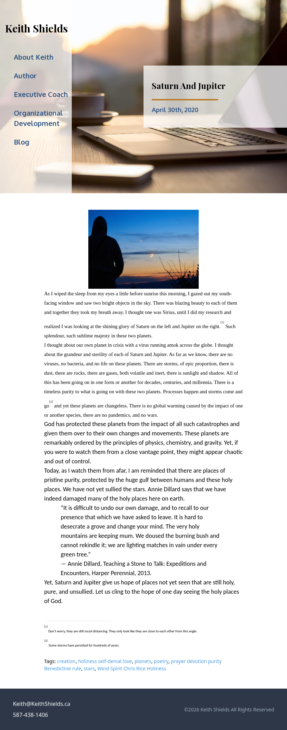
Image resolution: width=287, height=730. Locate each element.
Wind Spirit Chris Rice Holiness (131, 668)
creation (66, 661)
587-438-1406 (30, 715)
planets (143, 661)
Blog (21, 141)
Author (25, 75)
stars (89, 668)
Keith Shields (36, 28)
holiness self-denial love (105, 661)
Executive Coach (41, 94)
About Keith (33, 56)
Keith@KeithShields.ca (41, 704)
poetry (161, 661)
